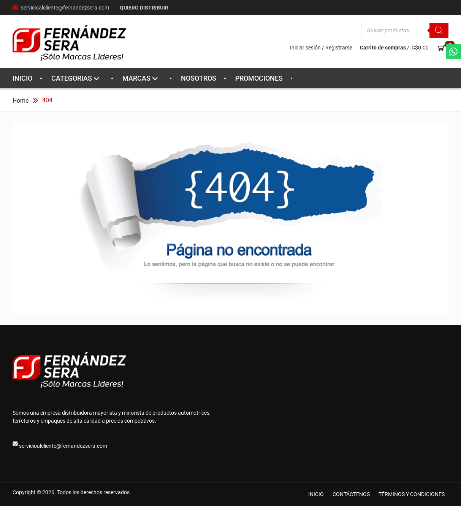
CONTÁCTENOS (351, 494)
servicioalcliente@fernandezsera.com (65, 8)
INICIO (22, 78)
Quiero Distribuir (144, 8)
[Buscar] (438, 30)
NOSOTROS (198, 78)
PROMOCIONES (259, 78)
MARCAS (136, 78)
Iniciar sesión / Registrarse (321, 48)
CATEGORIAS (71, 78)
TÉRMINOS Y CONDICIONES (412, 494)
